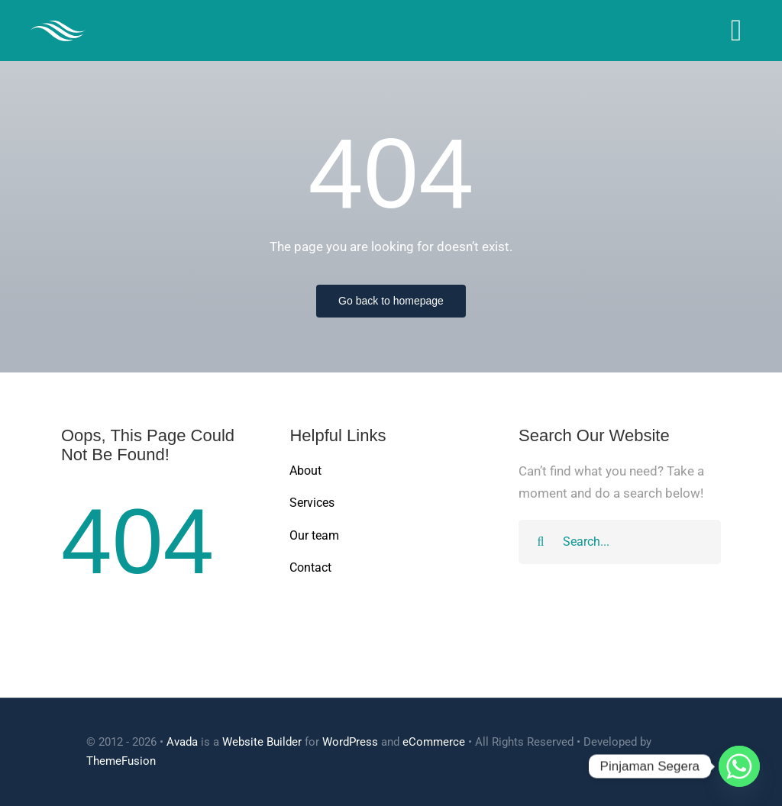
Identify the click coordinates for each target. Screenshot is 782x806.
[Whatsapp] (739, 766)
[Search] (541, 542)
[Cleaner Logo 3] (58, 26)
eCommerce (433, 742)
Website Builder (262, 742)
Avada (182, 742)
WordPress (350, 742)
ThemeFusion (121, 761)
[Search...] (620, 542)
